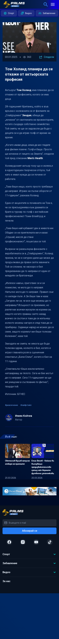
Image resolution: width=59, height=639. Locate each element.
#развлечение (11, 405)
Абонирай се (29, 530)
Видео (26, 13)
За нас (6, 581)
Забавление (46, 13)
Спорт (9, 13)
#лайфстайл (25, 405)
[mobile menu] (52, 4)
